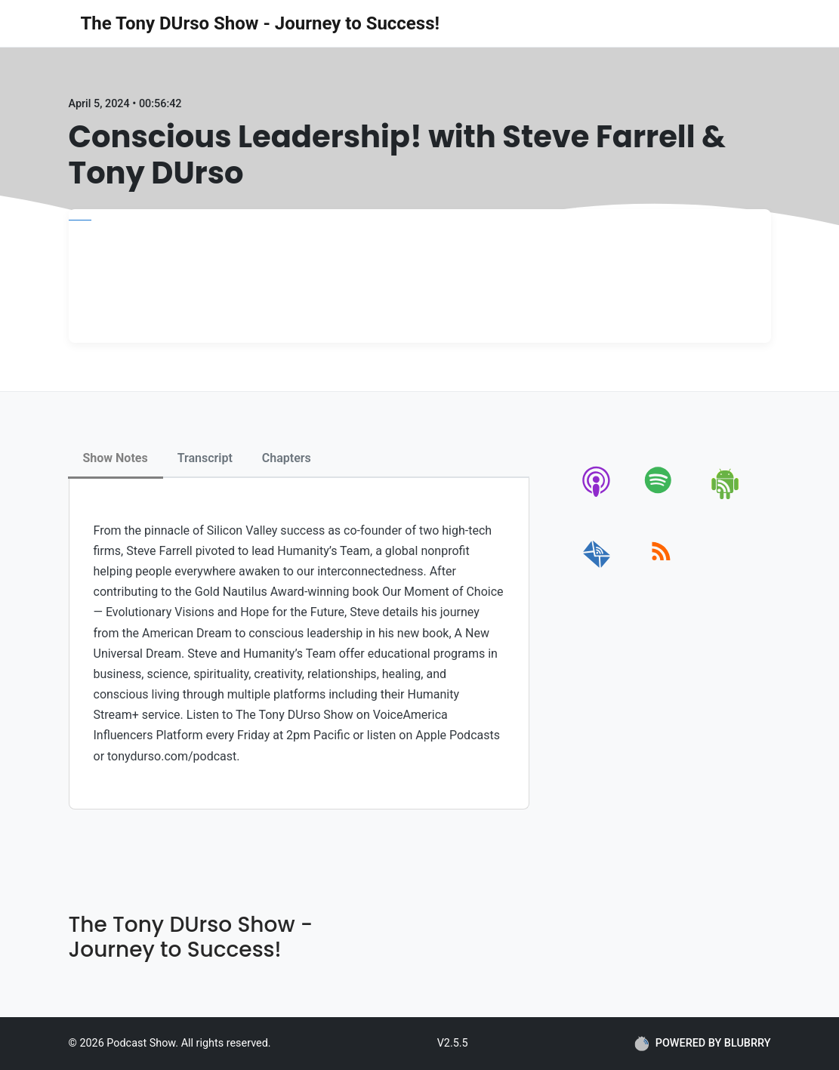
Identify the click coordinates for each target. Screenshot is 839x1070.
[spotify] (661, 496)
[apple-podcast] (597, 496)
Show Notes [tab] (115, 458)
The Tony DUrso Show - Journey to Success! (260, 23)
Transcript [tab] (205, 458)
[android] (726, 496)
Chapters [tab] (286, 458)
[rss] (661, 568)
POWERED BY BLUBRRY (702, 1043)
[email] (597, 568)
